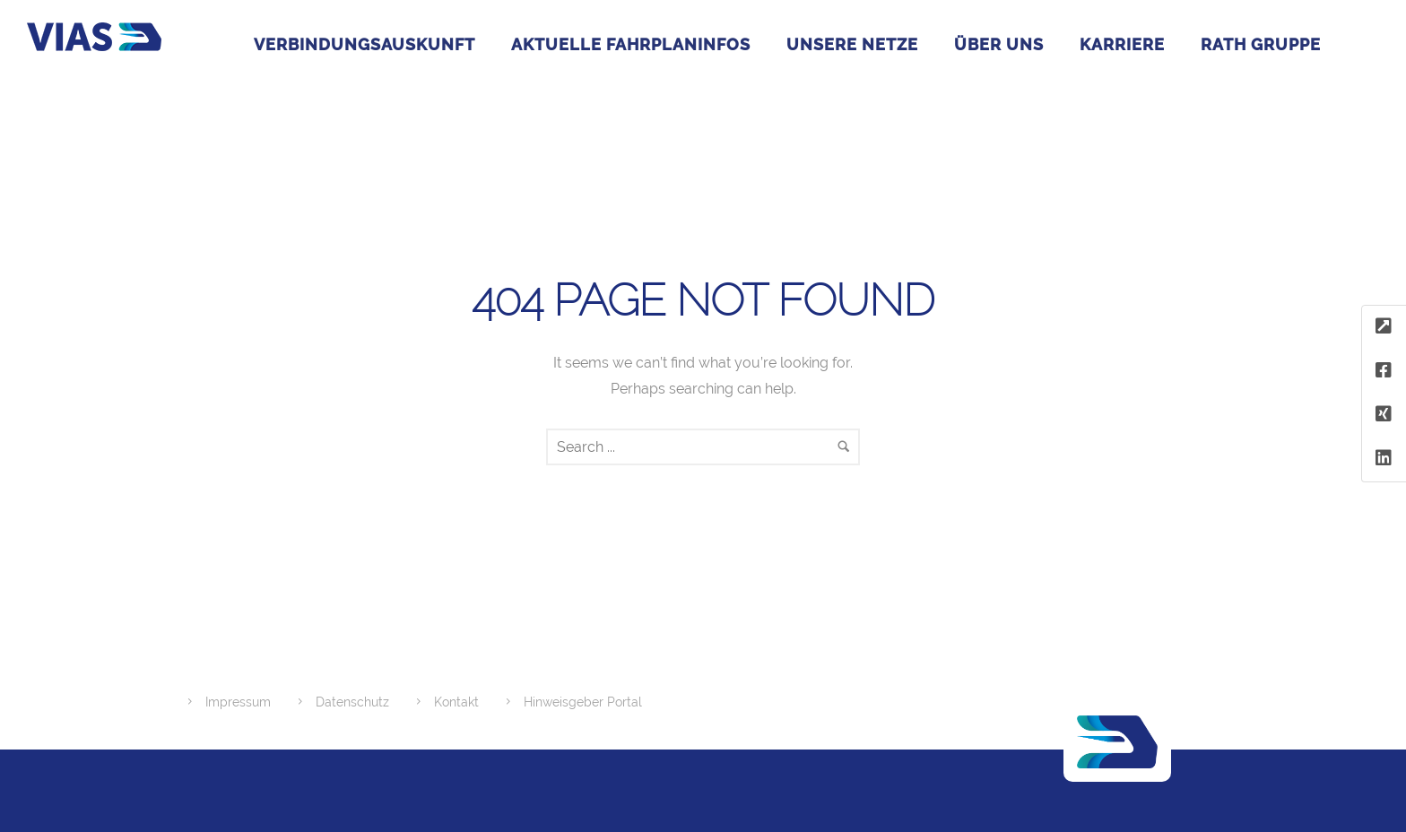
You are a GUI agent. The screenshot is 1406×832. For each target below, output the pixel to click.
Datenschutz (352, 702)
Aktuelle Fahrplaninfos (631, 44)
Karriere (1122, 44)
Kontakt (456, 702)
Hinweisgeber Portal (583, 702)
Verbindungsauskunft (364, 44)
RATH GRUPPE (1261, 44)
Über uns (999, 44)
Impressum (238, 702)
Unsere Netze (852, 44)
